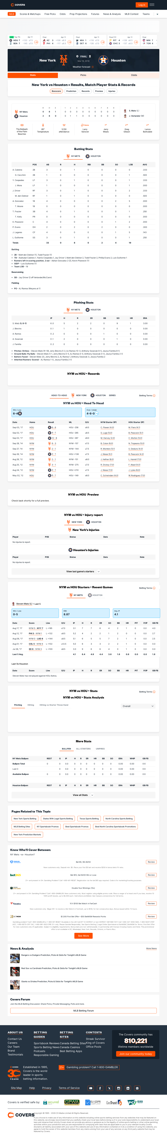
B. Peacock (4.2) (136, 454)
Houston (118, 60)
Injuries (111, 91)
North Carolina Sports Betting (119, 818)
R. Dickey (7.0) (107, 464)
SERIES (112, 395)
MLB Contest (131, 14)
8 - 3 (54, 443)
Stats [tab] (33, 75)
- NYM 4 (36, 644)
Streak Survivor (95, 1038)
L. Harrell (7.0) (135, 459)
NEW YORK (74, 522)
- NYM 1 (35, 633)
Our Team (14, 1046)
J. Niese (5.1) (106, 454)
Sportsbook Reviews (46, 1043)
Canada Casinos (70, 1047)
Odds (63, 14)
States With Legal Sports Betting (58, 818)
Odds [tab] (134, 75)
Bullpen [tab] (66, 748)
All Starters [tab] (83, 748)
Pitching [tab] (18, 705)
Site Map (16, 1087)
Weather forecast (81, 67)
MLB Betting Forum (83, 1010)
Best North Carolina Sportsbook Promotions (115, 826)
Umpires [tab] (100, 748)
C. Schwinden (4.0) (109, 475)
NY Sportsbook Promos (48, 826)
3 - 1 (54, 454)
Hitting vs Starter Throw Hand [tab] (54, 705)
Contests (94, 1032)
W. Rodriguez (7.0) (137, 475)
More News (151, 948)
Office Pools (93, 1046)
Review (151, 862)
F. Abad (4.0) (134, 464)
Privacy (46, 1087)
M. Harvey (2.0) (108, 438)
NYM (32, 443)
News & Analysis (112, 14)
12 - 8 (54, 438)
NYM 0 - (36, 638)
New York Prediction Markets (27, 834)
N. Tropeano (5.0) (136, 443)
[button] (83, 795)
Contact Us (15, 1038)
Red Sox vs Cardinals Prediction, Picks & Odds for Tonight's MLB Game (54, 968)
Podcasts (39, 1051)
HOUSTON (93, 522)
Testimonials (15, 1054)
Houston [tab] (93, 156)
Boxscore (56, 91)
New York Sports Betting (25, 818)
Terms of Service (69, 1087)
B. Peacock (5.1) (136, 433)
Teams (146, 14)
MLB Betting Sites (22, 826)
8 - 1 (54, 475)
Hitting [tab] (31, 705)
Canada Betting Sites (73, 1043)
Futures (95, 14)
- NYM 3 (35, 649)
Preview (99, 91)
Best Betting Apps (71, 1051)
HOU (32, 427)
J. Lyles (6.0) (134, 470)
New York (47, 60)
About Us (15, 1032)
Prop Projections (78, 14)
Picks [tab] (83, 75)
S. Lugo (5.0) (106, 433)
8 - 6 (54, 427)
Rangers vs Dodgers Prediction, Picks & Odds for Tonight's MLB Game (53, 955)
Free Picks (50, 14)
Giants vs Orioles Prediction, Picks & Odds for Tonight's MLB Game (52, 981)
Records (86, 91)
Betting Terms (147, 395)
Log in (142, 4)
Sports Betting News (46, 1047)
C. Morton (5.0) (135, 438)
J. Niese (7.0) (107, 470)
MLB (11, 14)
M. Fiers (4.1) (134, 427)
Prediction (71, 91)
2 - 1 (54, 449)
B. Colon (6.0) (107, 443)
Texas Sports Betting (89, 818)
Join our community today (135, 1053)
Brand (11, 1050)
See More (83, 935)
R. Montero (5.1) (108, 449)
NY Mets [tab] (73, 156)
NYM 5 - (36, 628)
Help (32, 1087)
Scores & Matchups (30, 14)
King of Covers (95, 1042)
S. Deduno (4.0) (136, 449)
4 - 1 (54, 432)
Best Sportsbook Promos (76, 826)
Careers (12, 1042)
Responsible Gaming (46, 1055)
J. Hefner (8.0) (107, 459)
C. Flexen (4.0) (107, 427)
